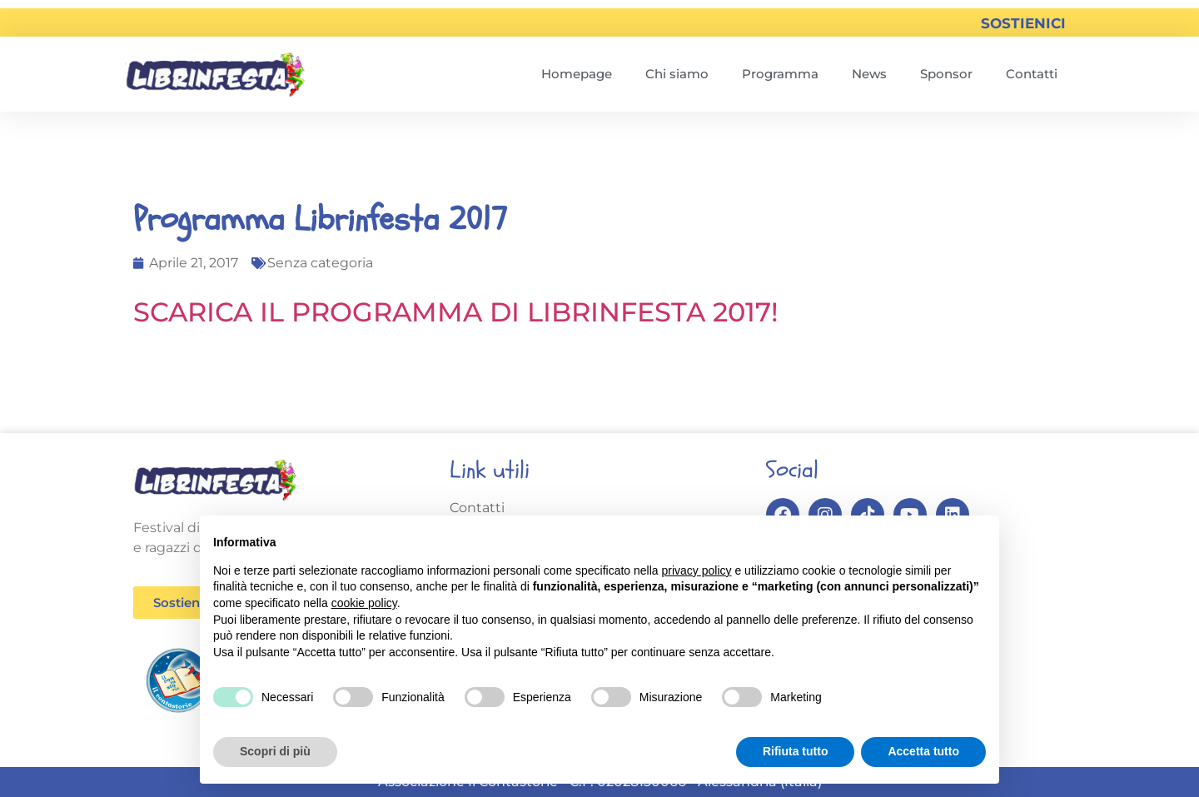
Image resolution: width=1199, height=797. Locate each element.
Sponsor (946, 74)
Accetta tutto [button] (923, 751)
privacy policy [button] (697, 570)
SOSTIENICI (1023, 23)
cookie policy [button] (364, 603)
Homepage (576, 74)
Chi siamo (677, 74)
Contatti (1031, 74)
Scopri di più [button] (275, 751)
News (869, 74)
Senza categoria (320, 263)
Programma (780, 74)
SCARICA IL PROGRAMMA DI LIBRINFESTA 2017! (456, 312)
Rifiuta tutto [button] (795, 751)
